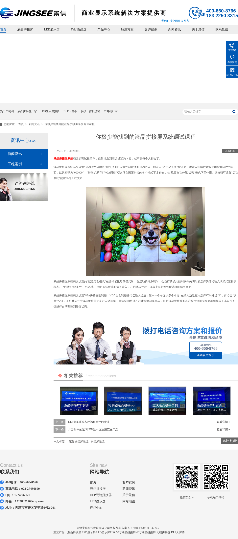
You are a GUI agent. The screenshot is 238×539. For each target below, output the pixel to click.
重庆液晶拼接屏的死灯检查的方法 (176, 405)
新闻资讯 (174, 29)
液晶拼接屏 (25, 29)
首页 (3, 29)
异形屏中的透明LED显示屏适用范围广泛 (93, 429)
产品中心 (103, 29)
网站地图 (128, 501)
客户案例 (151, 29)
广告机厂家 (111, 111)
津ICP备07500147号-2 (146, 528)
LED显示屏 (52, 29)
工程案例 (15, 164)
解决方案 (127, 29)
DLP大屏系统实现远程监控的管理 (88, 421)
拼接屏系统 (98, 441)
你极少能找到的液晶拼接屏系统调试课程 (70, 124)
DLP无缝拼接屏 (101, 495)
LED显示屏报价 (50, 111)
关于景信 (198, 29)
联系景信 (221, 29)
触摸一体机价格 (90, 111)
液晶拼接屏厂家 (27, 111)
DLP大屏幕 (70, 111)
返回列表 (230, 150)
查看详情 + (223, 421)
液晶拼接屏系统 (63, 158)
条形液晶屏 (78, 29)
